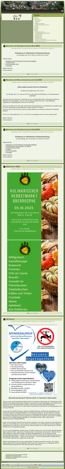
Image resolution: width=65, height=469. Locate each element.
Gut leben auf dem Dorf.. (40, 39)
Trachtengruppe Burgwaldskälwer (42, 33)
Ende (40, 464)
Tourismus (36, 27)
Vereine (36, 30)
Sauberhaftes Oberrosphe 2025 (13, 455)
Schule (36, 22)
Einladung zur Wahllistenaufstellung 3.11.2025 (24, 80)
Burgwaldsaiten (38, 37)
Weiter (35, 464)
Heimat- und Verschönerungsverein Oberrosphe (46, 40)
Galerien (36, 28)
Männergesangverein (40, 32)
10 (31, 464)
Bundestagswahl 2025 (11, 458)
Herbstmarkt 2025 (13, 166)
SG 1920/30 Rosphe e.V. (40, 41)
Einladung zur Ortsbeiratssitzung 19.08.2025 (16, 454)
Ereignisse (36, 74)
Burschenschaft (38, 34)
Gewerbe (36, 29)
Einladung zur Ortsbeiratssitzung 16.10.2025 (23, 129)
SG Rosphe (10, 319)
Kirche (36, 26)
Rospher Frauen (38, 35)
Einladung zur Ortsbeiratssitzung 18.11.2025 (23, 46)
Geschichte (37, 21)
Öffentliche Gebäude (39, 23)
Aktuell (35, 17)
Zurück (7, 464)
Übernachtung (38, 20)
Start (3, 464)
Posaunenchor (38, 36)
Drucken (46, 48)
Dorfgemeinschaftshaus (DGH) (42, 24)
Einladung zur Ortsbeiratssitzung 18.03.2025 (16, 457)
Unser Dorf (36, 19)
